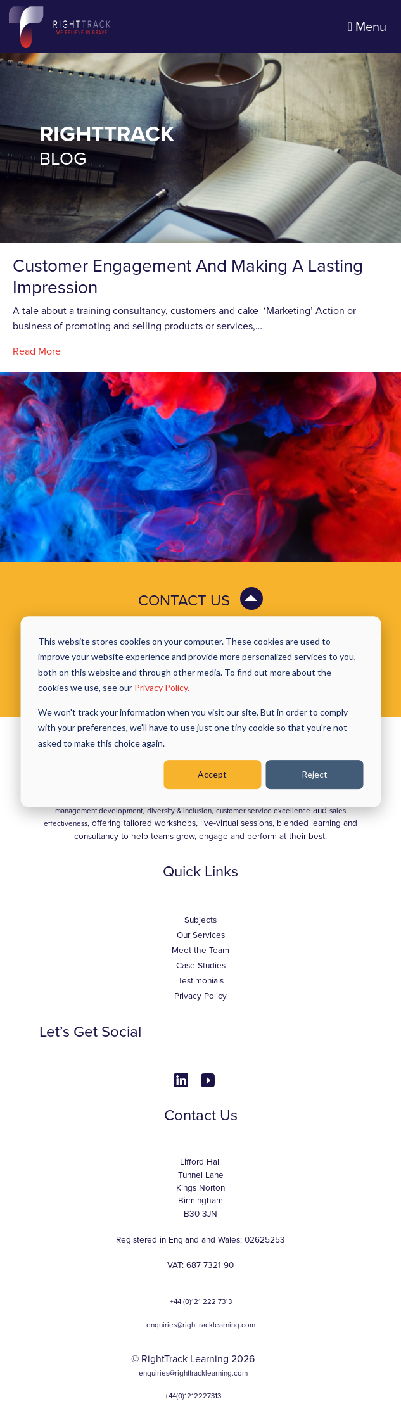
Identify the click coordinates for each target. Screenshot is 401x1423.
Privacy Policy (200, 996)
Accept (212, 774)
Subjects (200, 920)
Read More (37, 351)
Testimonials (201, 981)
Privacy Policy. (161, 687)
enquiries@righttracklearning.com (200, 1324)
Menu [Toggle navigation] (367, 27)
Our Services (201, 935)
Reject (315, 774)
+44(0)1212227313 (193, 1395)
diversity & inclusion (179, 810)
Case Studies (201, 966)
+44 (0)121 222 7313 (201, 1301)
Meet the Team (200, 951)
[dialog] (200, 711)
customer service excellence (263, 810)
